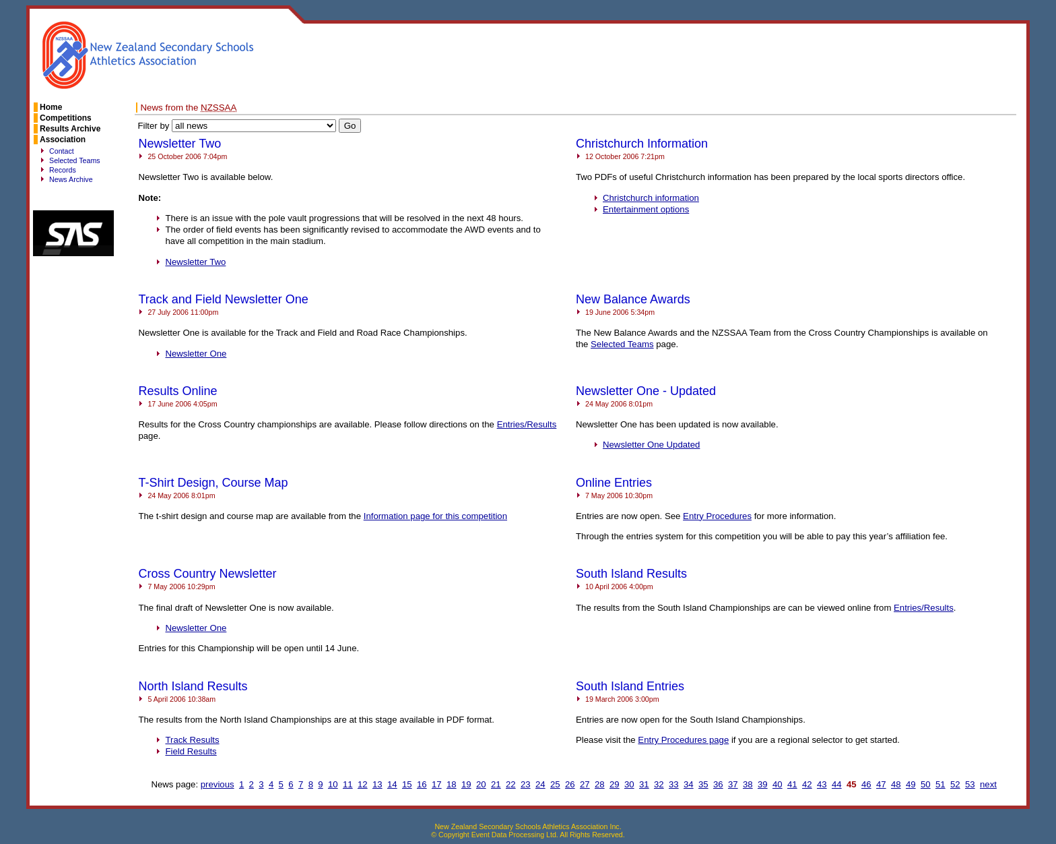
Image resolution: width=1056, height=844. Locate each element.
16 (422, 784)
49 (911, 784)
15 (407, 784)
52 (955, 784)
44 (837, 784)
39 (763, 784)
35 (703, 784)
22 (511, 784)
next (988, 784)
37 (733, 784)
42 (807, 784)
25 (555, 784)
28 (600, 784)
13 (377, 784)
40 (777, 784)
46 (866, 784)
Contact (61, 151)
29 (614, 784)
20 (481, 784)
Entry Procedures (717, 516)
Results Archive (70, 128)
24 (540, 784)
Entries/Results (527, 424)
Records (62, 170)
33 (674, 784)
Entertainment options (646, 209)
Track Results (192, 740)
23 (526, 784)
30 (629, 784)
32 (659, 784)
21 (496, 784)
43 (822, 784)
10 (333, 784)
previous (217, 784)
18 (452, 784)
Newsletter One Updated (651, 445)
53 (970, 784)
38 (748, 784)
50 (926, 784)
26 (570, 784)
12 (363, 784)
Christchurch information (651, 198)
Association (63, 139)
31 (644, 784)
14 (392, 784)
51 (940, 784)
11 (348, 784)
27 (585, 784)
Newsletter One (195, 354)
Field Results (190, 751)
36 (718, 784)
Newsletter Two (195, 262)
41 (792, 784)
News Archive (71, 179)
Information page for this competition (435, 516)
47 (881, 784)
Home (51, 107)
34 (689, 784)
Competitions (66, 118)
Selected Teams (74, 160)
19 (466, 784)
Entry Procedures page (683, 740)
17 (437, 784)
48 (896, 784)
